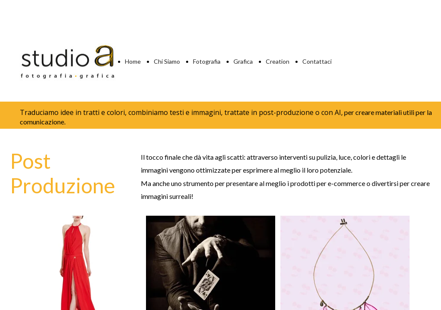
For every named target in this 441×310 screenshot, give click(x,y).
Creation (277, 61)
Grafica (243, 61)
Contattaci (317, 61)
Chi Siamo (167, 61)
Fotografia (206, 61)
